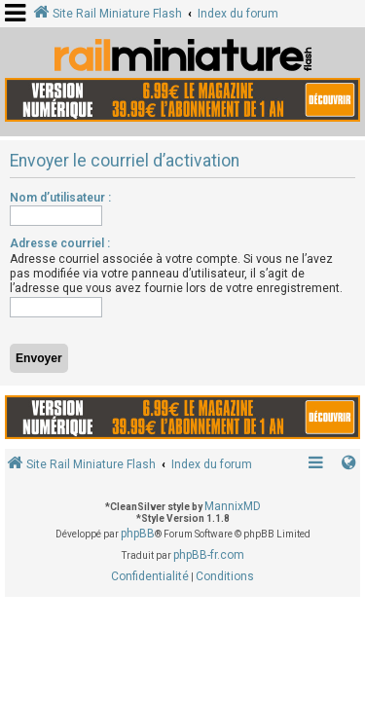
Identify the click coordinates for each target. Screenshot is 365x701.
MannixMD (232, 506)
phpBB (138, 533)
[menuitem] (150, 577)
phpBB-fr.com (208, 555)
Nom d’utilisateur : (60, 197)
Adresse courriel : (60, 243)
